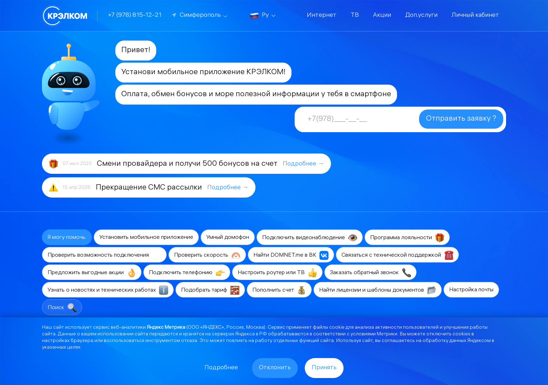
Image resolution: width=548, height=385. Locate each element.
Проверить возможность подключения (104, 255)
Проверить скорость (207, 255)
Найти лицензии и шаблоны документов (377, 290)
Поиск (62, 307)
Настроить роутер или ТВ (277, 272)
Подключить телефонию (187, 272)
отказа (189, 341)
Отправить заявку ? (461, 119)
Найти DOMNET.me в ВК (291, 255)
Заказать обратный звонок (370, 272)
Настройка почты (471, 290)
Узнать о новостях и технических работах (108, 290)
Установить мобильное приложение (146, 238)
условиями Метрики (374, 334)
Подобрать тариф (210, 290)
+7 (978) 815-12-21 (134, 15)
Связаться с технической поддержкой (397, 255)
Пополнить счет (279, 290)
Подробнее (221, 368)
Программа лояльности (407, 237)
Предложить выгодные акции (92, 272)
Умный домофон (227, 238)
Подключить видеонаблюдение (309, 237)
